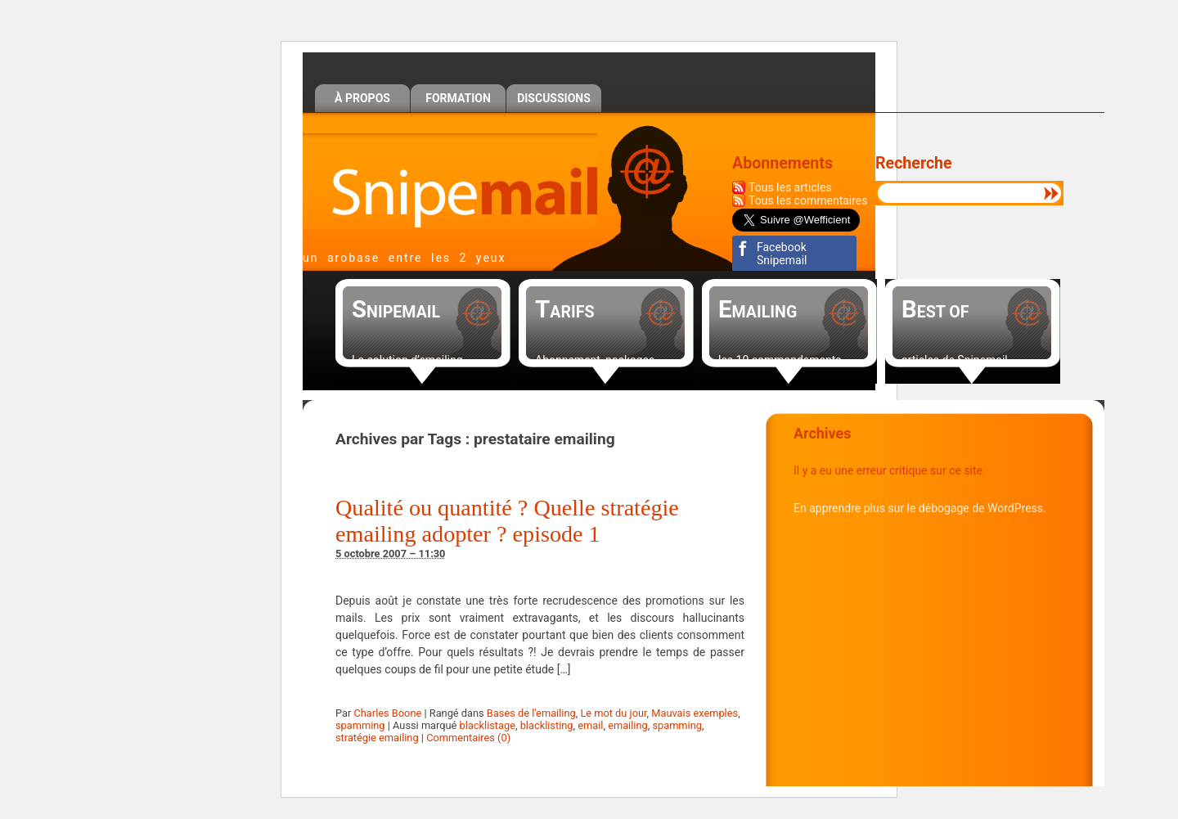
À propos (362, 98)
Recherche (913, 163)
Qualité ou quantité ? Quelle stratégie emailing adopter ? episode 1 (507, 521)
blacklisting (546, 725)
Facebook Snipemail (782, 254)
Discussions (554, 98)
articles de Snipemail (954, 360)
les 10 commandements (780, 360)
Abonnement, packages (594, 360)
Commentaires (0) (468, 737)
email (590, 725)
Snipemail (450, 181)
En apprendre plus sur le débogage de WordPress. (920, 508)
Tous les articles (790, 187)
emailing (628, 725)
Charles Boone (387, 713)
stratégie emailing (377, 737)
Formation (458, 98)
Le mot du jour (613, 713)
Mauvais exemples (694, 713)
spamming (360, 725)
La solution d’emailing (407, 360)
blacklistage (487, 725)
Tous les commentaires (808, 200)
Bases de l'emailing (531, 713)
